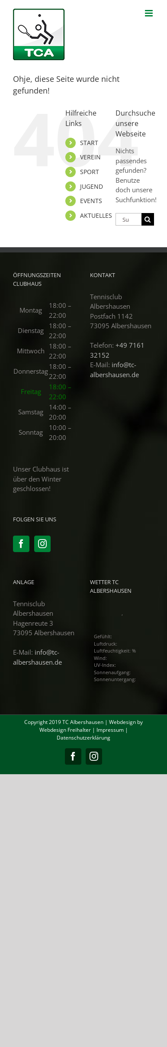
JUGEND (91, 186)
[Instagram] (42, 544)
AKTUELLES (96, 215)
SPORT (89, 172)
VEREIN (90, 157)
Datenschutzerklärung (83, 737)
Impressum (110, 730)
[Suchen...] (128, 219)
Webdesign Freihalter (65, 730)
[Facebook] (21, 544)
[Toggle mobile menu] (149, 13)
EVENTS (91, 201)
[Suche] (147, 219)
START (89, 143)
